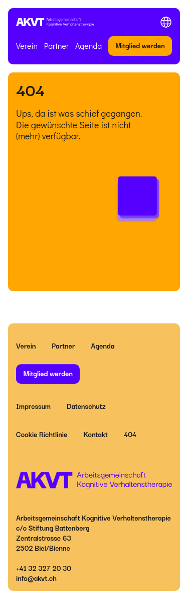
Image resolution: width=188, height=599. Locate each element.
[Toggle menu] (166, 22)
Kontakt (95, 434)
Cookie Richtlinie (41, 434)
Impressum (33, 405)
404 (130, 434)
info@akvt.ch (36, 577)
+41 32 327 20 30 (43, 567)
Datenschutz (86, 405)
